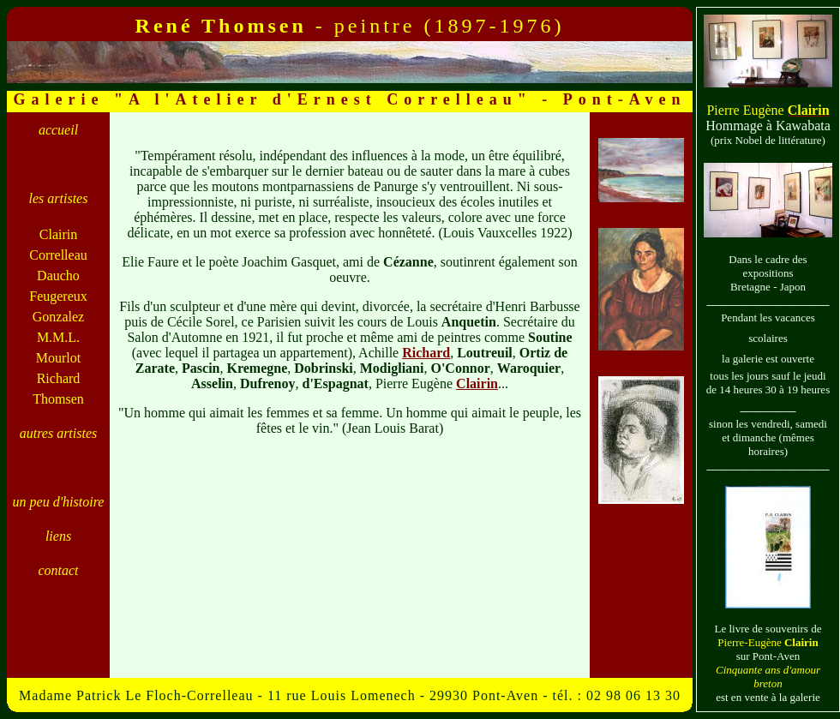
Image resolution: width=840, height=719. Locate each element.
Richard (426, 352)
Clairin (477, 383)
